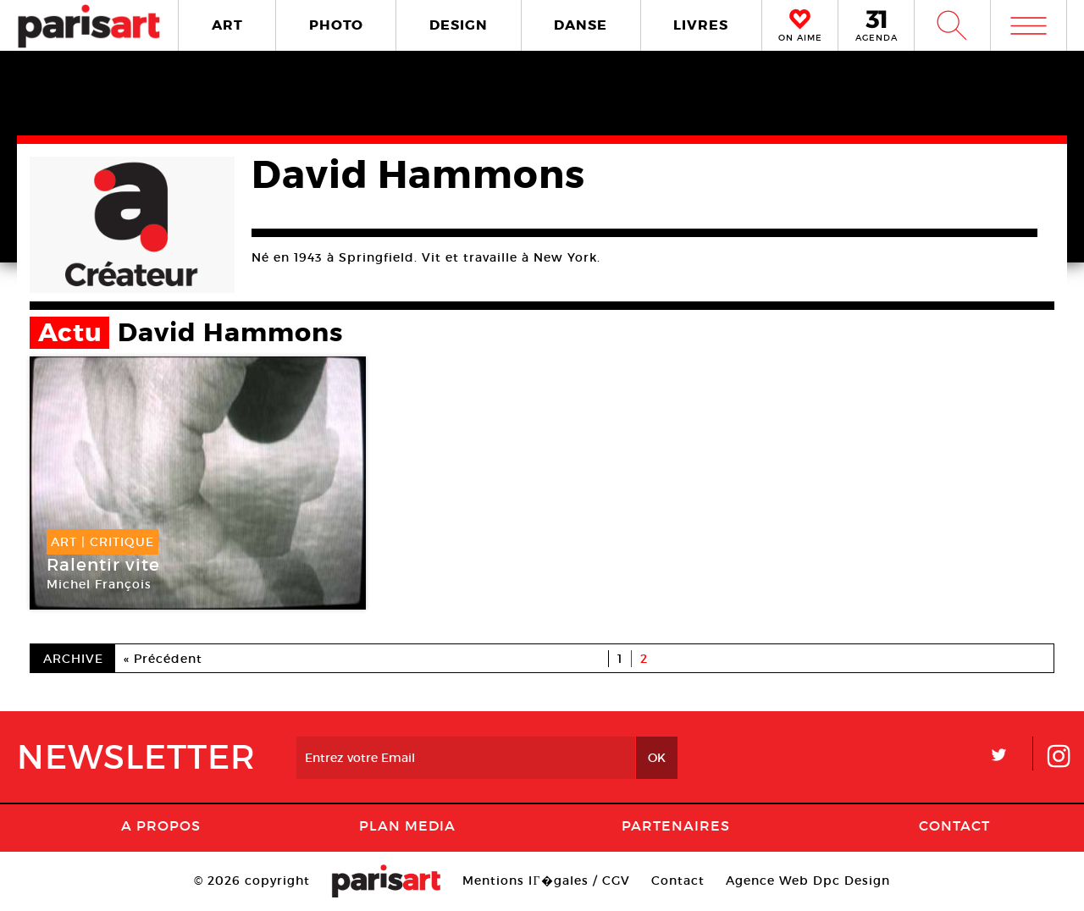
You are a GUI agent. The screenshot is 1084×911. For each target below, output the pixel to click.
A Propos (161, 825)
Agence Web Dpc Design (808, 880)
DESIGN (458, 25)
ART (227, 25)
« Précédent (163, 658)
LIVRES (700, 25)
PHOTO (336, 25)
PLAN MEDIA (407, 825)
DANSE (580, 25)
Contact (954, 825)
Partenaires (676, 825)
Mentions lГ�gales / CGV (545, 880)
